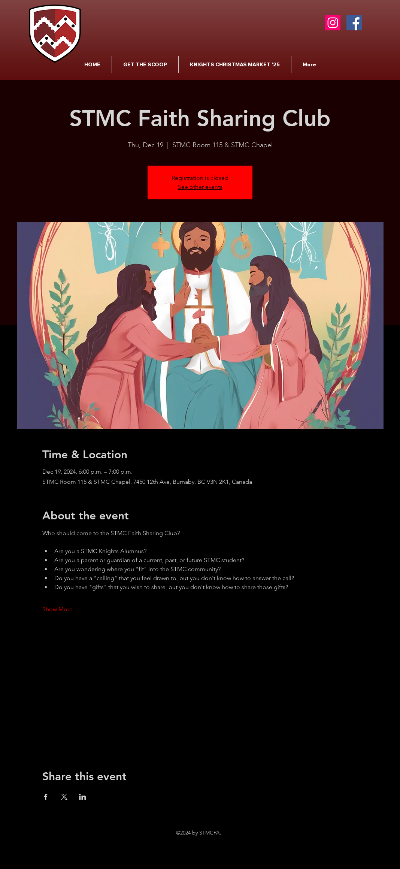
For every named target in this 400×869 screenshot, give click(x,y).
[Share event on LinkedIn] (82, 797)
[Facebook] (354, 22)
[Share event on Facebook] (45, 797)
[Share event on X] (64, 797)
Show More (57, 609)
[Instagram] (332, 22)
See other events (200, 186)
